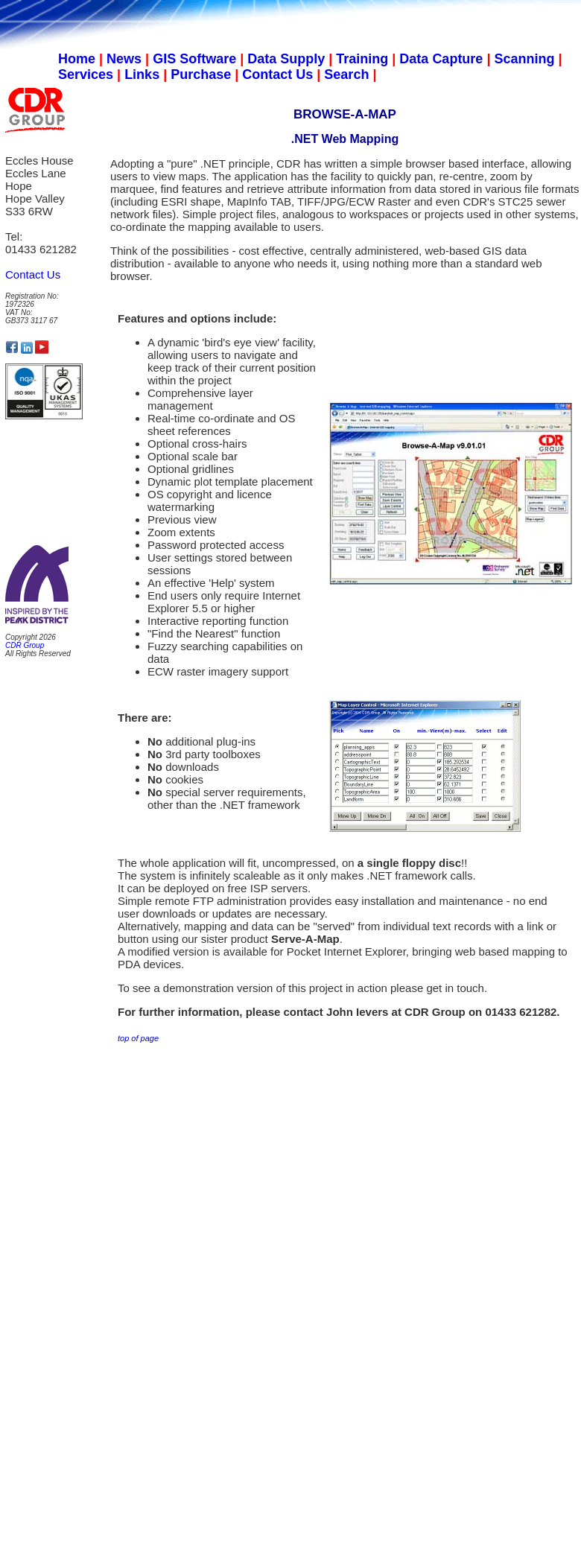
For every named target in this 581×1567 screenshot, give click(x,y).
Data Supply (286, 58)
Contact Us (277, 74)
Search (346, 74)
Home (76, 58)
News (124, 58)
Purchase (201, 74)
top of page (138, 1038)
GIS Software (194, 58)
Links (141, 74)
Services (85, 74)
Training (362, 58)
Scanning (524, 58)
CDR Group (24, 645)
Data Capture (441, 58)
